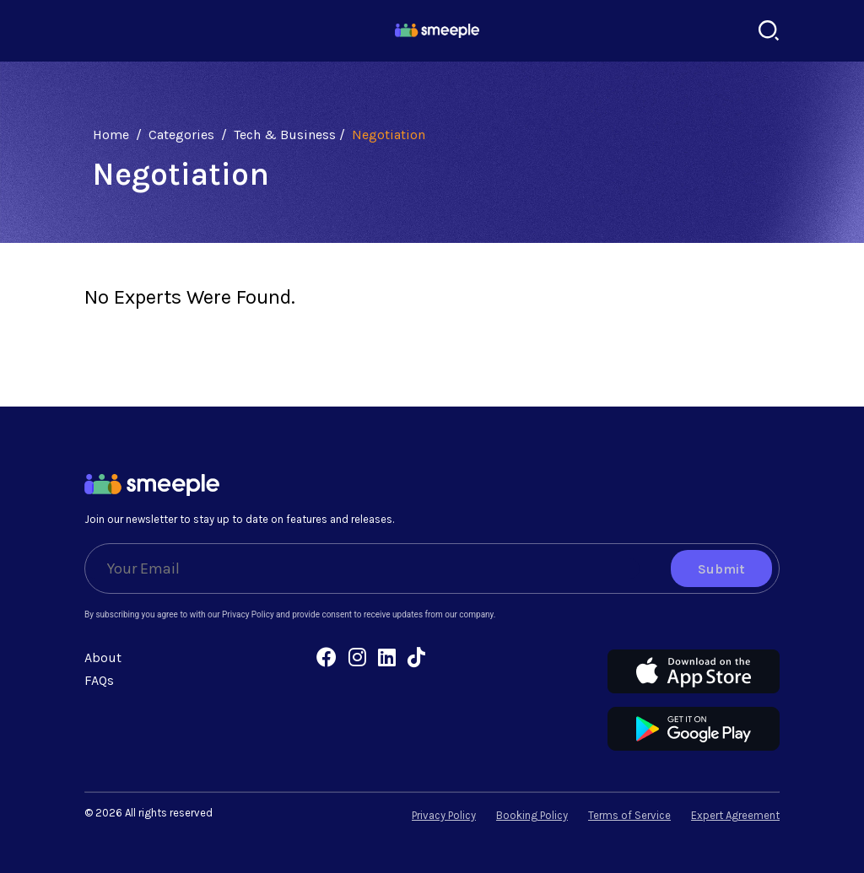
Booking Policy (532, 815)
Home (111, 135)
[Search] (769, 30)
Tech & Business (285, 135)
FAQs (99, 680)
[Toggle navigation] (94, 31)
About (103, 657)
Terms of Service (629, 815)
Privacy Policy (444, 815)
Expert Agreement (735, 815)
